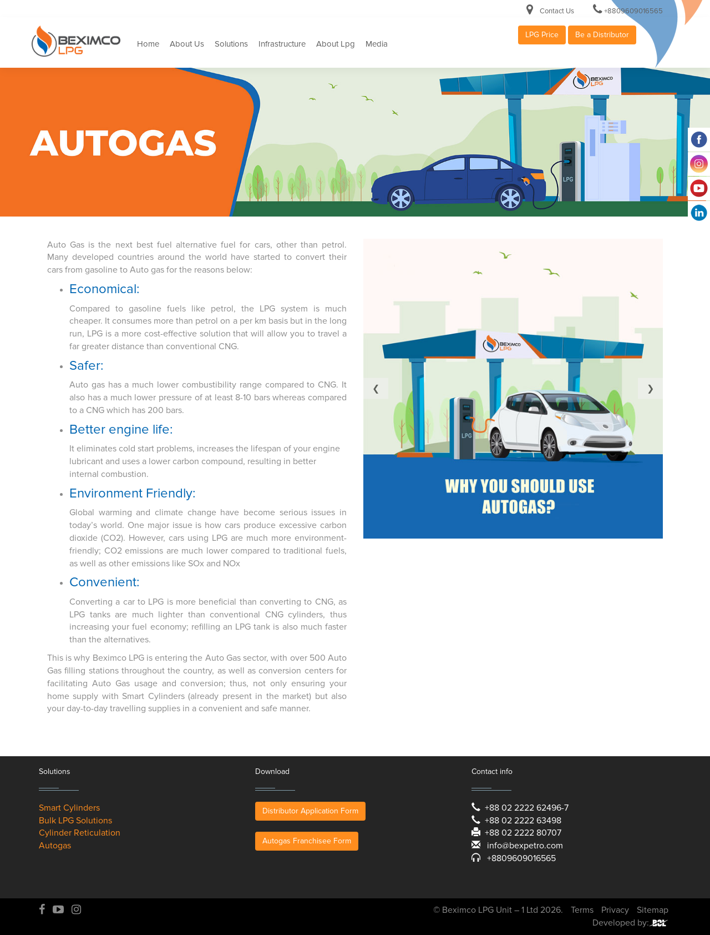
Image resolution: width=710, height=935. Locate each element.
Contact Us (557, 11)
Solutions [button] (231, 44)
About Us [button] (187, 44)
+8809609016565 (633, 11)
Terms (582, 910)
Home (148, 44)
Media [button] (377, 44)
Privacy (615, 910)
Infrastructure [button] (282, 44)
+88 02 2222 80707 (523, 832)
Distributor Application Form (310, 811)
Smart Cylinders (69, 807)
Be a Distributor (602, 34)
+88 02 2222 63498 (523, 820)
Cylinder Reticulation (79, 832)
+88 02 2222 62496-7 (527, 807)
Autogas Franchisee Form (306, 841)
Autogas (55, 845)
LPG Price (542, 34)
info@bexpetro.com (525, 845)
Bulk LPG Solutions (75, 820)
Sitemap (652, 910)
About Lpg (335, 44)
